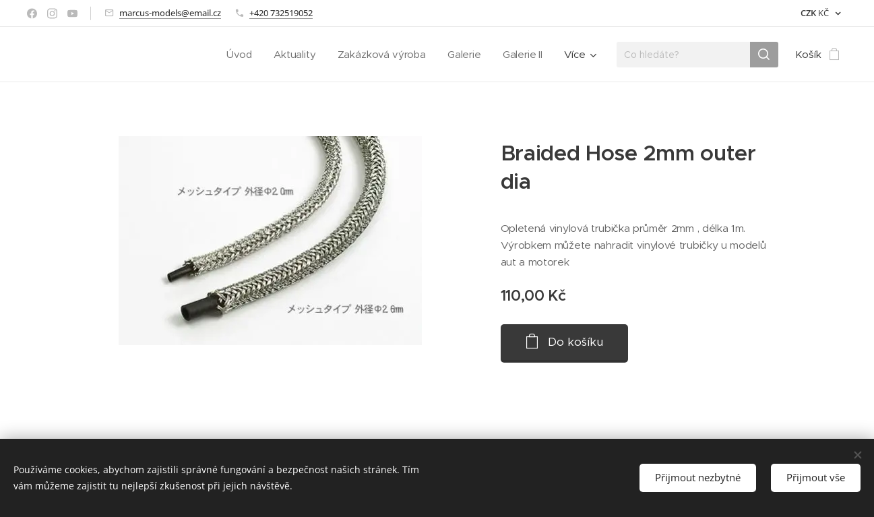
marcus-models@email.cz (170, 13)
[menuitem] (238, 54)
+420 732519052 (281, 13)
